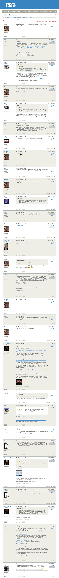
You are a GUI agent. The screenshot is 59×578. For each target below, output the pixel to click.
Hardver (13, 11)
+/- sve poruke (38, 21)
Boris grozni (7, 196)
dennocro (6, 440)
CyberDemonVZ (7, 343)
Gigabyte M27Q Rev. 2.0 (22, 534)
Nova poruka (52, 14)
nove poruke (46, 11)
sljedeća (33, 20)
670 (20, 20)
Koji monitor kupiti (20, 39)
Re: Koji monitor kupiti (21, 23)
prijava (26, 11)
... (24, 20)
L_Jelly (5, 428)
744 (28, 20)
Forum (8, 11)
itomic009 (6, 136)
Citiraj (52, 26)
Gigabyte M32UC (22, 416)
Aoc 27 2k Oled (19, 225)
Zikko (5, 39)
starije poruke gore (52, 21)
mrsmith (6, 563)
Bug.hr (4, 11)
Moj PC (5, 36)
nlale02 (5, 274)
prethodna (5, 20)
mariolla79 (6, 240)
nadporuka (53, 36)
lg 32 (17, 328)
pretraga (54, 11)
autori (51, 11)
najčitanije (41, 11)
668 (16, 20)
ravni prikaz (44, 21)
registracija (30, 11)
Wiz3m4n (6, 23)
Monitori (18, 11)
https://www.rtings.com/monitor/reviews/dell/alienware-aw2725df (30, 78)
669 (18, 20)
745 (30, 20)
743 (26, 20)
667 (13, 20)
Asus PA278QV (20, 543)
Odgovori (52, 24)
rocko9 (5, 103)
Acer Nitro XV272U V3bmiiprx (23, 540)
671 (22, 20)
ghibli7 (5, 62)
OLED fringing (33, 369)
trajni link (48, 36)
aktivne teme (35, 11)
